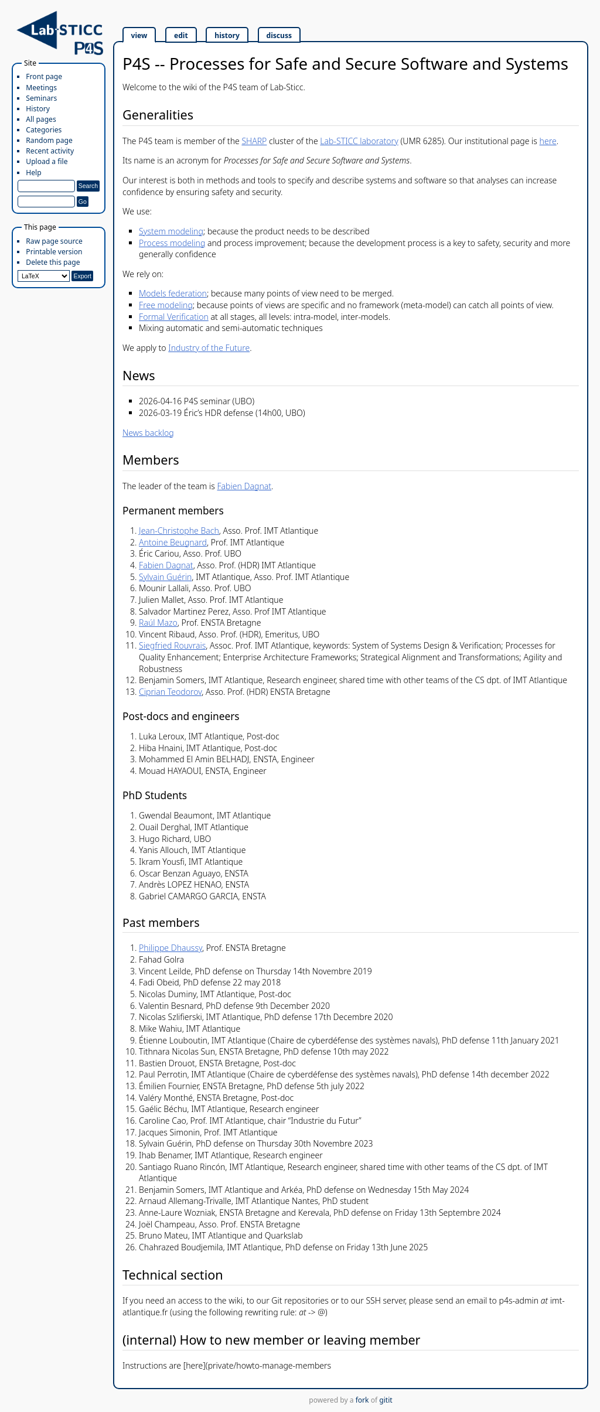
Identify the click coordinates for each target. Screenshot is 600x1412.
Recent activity (50, 151)
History (38, 109)
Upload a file (46, 161)
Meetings (41, 88)
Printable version (54, 252)
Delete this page (53, 262)
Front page (44, 76)
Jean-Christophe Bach (179, 530)
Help (33, 173)
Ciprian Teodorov (170, 691)
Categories (44, 130)
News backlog (148, 432)
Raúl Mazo (158, 622)
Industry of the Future (209, 347)
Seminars (41, 98)
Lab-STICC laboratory (359, 140)
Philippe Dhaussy (170, 947)
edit (181, 35)
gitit (385, 1400)
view (139, 35)
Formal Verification (174, 316)
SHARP (254, 140)
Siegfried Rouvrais (172, 645)
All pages (41, 119)
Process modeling (172, 242)
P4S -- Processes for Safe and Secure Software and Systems (345, 63)
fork (362, 1400)
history (227, 35)
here (548, 140)
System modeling (171, 231)
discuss (279, 35)
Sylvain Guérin (165, 576)
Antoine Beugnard (173, 542)
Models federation (173, 293)
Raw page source (54, 241)
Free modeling (166, 305)
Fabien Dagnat (244, 486)
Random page (49, 140)
